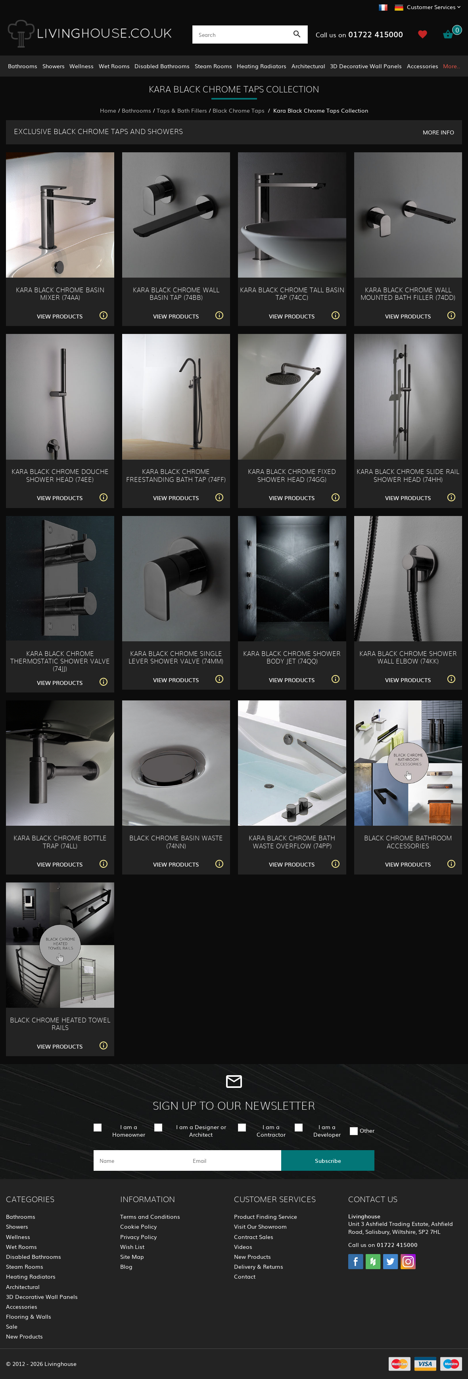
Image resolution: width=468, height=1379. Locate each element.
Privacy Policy (138, 1237)
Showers (53, 66)
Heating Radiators (261, 66)
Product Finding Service (265, 1216)
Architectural (308, 66)
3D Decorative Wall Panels (366, 66)
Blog (126, 1266)
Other (367, 1130)
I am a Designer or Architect (201, 1130)
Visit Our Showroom (260, 1226)
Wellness (81, 66)
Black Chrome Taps (239, 110)
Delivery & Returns (258, 1266)
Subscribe (328, 1160)
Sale (11, 1326)
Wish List (132, 1246)
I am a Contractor (271, 1130)
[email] (233, 1160)
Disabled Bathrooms (162, 66)
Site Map (132, 1256)
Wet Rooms (114, 66)
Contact (244, 1276)
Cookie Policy (138, 1226)
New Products (24, 1336)
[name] (140, 1160)
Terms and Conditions (150, 1216)
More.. (451, 66)
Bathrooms (22, 66)
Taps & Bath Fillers (182, 110)
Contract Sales (253, 1237)
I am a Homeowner (128, 1130)
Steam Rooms (213, 66)
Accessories (422, 66)
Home (108, 110)
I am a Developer (327, 1130)
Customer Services (431, 7)
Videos (243, 1246)
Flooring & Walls (28, 1316)
